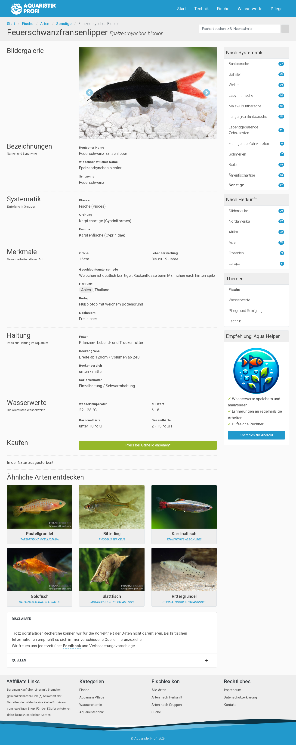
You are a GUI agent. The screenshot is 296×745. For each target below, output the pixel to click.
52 (281, 232)
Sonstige (63, 24)
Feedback (72, 645)
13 (281, 106)
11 (281, 130)
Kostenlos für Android (256, 435)
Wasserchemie (90, 705)
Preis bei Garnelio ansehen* (147, 445)
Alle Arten (158, 690)
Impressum (232, 690)
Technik (202, 8)
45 (281, 74)
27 (281, 63)
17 (281, 221)
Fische (223, 8)
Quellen (19, 660)
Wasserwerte (250, 8)
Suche (156, 712)
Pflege (277, 8)
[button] (89, 93)
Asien (86, 289)
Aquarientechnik (91, 712)
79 (281, 210)
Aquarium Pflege (91, 697)
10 (281, 175)
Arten (44, 24)
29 (281, 85)
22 (281, 185)
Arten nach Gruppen (166, 705)
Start (182, 8)
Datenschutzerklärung (240, 697)
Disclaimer (21, 619)
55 (281, 242)
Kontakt (230, 705)
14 (281, 95)
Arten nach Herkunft (166, 697)
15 (281, 116)
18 (281, 164)
